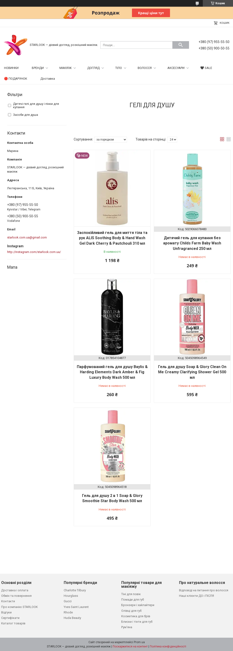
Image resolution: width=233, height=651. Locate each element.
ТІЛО (118, 68)
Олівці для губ (131, 610)
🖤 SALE (206, 68)
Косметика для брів (135, 616)
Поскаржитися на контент (130, 646)
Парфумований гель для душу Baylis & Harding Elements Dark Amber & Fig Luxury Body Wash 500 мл (112, 372)
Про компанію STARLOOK (19, 607)
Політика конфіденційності (168, 646)
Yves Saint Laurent (76, 607)
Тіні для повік (131, 594)
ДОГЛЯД (93, 68)
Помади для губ (132, 599)
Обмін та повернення (16, 596)
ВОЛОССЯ (145, 68)
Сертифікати (10, 618)
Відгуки (6, 612)
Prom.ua (139, 642)
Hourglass (71, 596)
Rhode (68, 612)
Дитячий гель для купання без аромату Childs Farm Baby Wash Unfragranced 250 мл (192, 243)
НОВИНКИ (11, 68)
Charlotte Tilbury (75, 590)
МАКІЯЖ (65, 68)
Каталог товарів (13, 623)
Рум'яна (126, 627)
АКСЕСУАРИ (175, 68)
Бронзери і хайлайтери (137, 605)
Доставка (47, 78)
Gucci (68, 601)
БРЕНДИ (38, 68)
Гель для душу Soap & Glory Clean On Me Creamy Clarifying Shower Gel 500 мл (192, 372)
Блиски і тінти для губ (136, 621)
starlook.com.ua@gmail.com (27, 237)
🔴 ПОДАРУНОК (15, 78)
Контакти (8, 601)
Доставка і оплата (14, 590)
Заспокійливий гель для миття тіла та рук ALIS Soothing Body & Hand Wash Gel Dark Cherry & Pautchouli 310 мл (112, 238)
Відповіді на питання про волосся (203, 590)
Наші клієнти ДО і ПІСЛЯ (196, 596)
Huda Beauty (72, 618)
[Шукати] (180, 45)
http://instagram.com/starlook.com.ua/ (34, 252)
